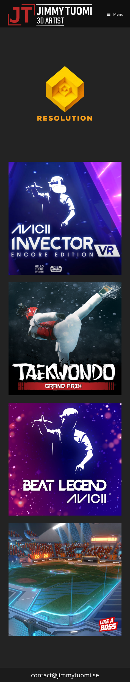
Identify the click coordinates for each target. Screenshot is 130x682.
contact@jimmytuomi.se (65, 675)
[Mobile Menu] (115, 14)
